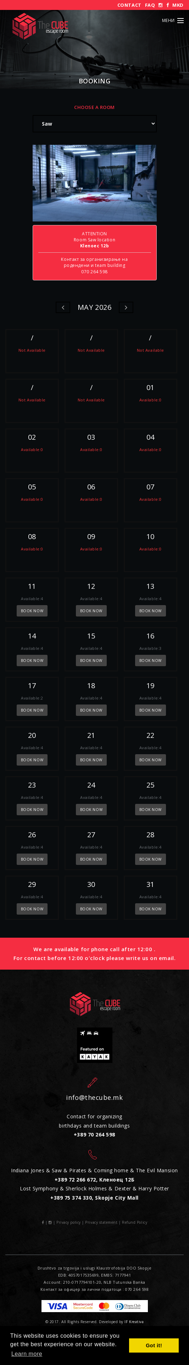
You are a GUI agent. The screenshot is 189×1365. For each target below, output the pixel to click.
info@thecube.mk (94, 1097)
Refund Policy (134, 1222)
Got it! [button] (154, 1345)
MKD (178, 5)
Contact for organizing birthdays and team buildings (94, 1125)
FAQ (150, 5)
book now (32, 610)
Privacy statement (101, 1222)
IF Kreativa (134, 1321)
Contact (129, 5)
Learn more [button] (26, 1354)
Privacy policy (68, 1222)
